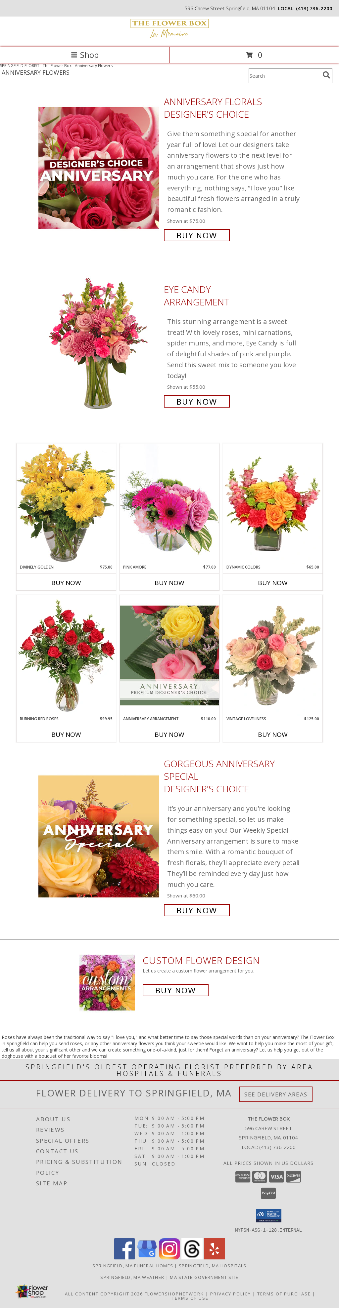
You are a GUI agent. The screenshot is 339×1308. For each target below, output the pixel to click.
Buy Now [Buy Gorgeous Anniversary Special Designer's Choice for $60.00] (196, 910)
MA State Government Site (204, 1277)
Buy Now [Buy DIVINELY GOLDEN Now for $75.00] (66, 582)
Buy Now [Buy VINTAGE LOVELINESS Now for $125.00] (273, 734)
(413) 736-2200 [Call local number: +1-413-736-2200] (314, 8)
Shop (85, 54)
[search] (326, 75)
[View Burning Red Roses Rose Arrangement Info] (66, 655)
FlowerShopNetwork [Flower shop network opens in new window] (174, 1293)
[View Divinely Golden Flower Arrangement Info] (66, 504)
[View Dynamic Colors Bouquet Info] (272, 504)
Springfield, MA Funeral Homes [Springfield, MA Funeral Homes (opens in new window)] (132, 1265)
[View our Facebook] (124, 1257)
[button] (268, 1215)
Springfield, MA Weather (132, 1277)
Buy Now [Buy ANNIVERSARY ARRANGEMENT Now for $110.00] (169, 734)
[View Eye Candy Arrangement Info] (99, 344)
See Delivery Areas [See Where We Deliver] (276, 1094)
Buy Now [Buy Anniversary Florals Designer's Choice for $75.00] (196, 235)
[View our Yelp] (214, 1257)
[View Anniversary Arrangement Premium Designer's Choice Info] (169, 655)
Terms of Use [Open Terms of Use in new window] (190, 1298)
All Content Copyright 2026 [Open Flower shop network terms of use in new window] (104, 1293)
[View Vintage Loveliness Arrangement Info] (272, 655)
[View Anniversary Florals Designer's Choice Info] (99, 168)
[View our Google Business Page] (147, 1257)
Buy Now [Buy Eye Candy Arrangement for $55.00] (196, 401)
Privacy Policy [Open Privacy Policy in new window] (230, 1293)
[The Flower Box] (169, 37)
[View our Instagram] (169, 1257)
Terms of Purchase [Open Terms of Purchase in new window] (284, 1293)
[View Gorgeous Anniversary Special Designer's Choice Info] (99, 836)
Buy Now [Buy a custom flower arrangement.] (175, 990)
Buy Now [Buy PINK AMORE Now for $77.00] (169, 582)
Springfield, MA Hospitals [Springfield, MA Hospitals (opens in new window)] (213, 1265)
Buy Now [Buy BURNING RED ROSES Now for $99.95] (66, 734)
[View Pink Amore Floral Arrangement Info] (169, 504)
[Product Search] (284, 76)
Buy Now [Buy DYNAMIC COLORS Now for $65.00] (273, 582)
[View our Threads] (192, 1257)
